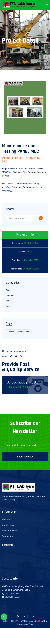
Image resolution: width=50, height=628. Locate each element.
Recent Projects (9, 530)
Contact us (7, 536)
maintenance (23, 331)
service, (9, 351)
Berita (8, 290)
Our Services (8, 525)
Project (9, 306)
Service (9, 300)
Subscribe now (25, 456)
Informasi (10, 295)
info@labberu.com (13, 597)
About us (6, 519)
